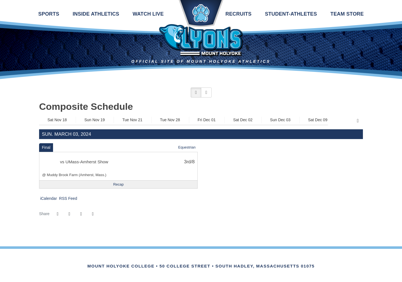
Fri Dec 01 (207, 120)
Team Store (346, 14)
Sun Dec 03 (280, 120)
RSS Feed (67, 198)
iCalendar (48, 198)
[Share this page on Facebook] (57, 214)
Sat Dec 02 (242, 120)
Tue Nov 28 (170, 120)
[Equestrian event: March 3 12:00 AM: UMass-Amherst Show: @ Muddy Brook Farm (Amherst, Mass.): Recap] (118, 184)
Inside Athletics (96, 14)
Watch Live (148, 14)
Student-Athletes (291, 14)
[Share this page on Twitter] (69, 214)
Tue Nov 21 (132, 120)
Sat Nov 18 (57, 120)
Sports (48, 14)
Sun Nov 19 (94, 120)
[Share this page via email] (81, 214)
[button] (196, 92)
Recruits (238, 14)
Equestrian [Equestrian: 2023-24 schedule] (186, 147)
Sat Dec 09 (317, 120)
